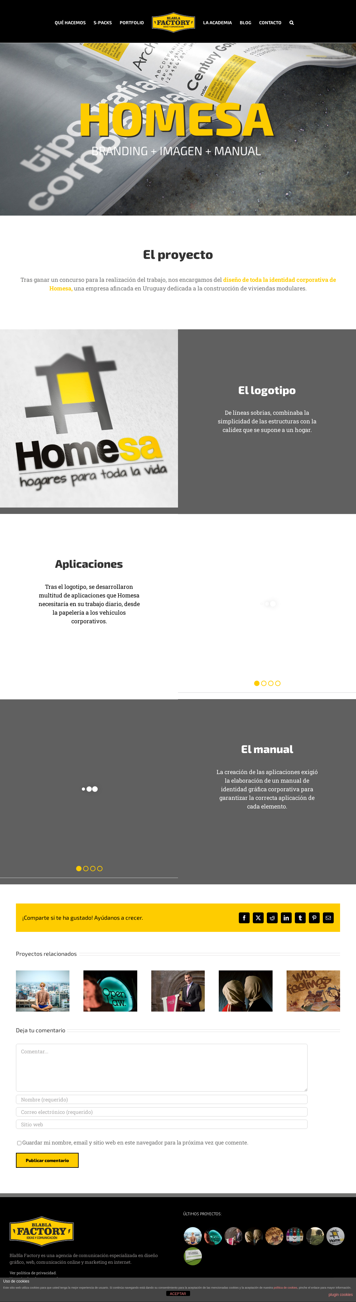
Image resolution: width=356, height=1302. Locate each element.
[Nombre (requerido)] (162, 1099)
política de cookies (285, 1287)
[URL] (162, 1124)
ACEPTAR (178, 1294)
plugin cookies (341, 1294)
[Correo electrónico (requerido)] (162, 1111)
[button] (291, 21)
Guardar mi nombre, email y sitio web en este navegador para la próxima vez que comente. (135, 1142)
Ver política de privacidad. (33, 1272)
